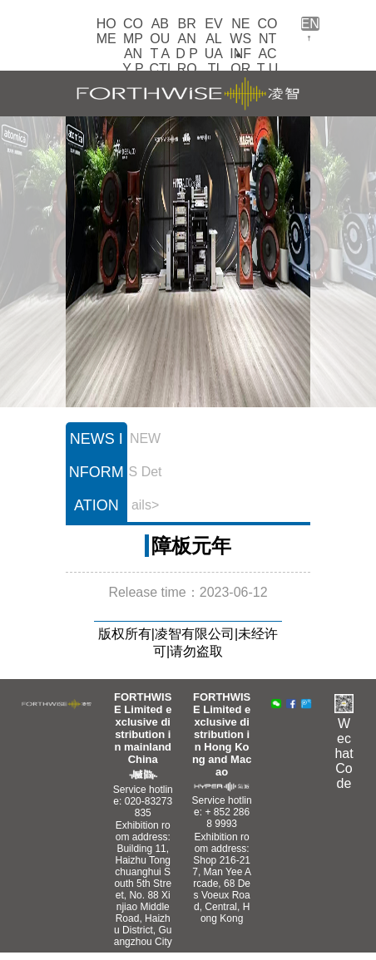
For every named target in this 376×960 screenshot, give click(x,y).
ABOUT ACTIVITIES (160, 61)
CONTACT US (267, 54)
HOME (106, 31)
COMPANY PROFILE (133, 69)
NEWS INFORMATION (240, 69)
